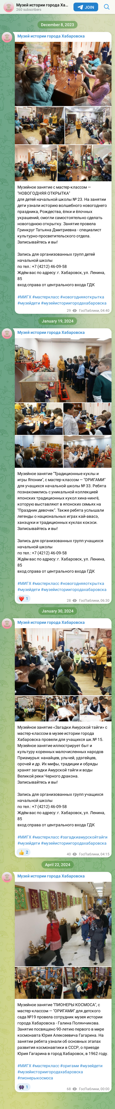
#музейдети (28, 303)
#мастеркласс (45, 297)
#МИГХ (24, 297)
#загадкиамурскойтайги (83, 837)
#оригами (69, 1065)
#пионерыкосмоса (35, 1078)
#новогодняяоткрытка (82, 297)
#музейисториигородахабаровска (74, 303)
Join (86, 7)
